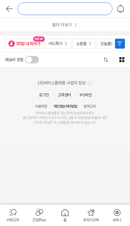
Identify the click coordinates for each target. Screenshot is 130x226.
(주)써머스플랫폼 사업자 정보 (65, 83)
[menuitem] (13, 215)
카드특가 (55, 43)
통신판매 (29, 118)
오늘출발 (107, 43)
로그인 (44, 95)
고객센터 (64, 95)
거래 (42, 118)
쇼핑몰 (81, 43)
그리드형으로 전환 (122, 59)
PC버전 (85, 95)
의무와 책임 (41, 123)
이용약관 (41, 106)
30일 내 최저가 (24, 43)
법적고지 (89, 106)
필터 (120, 44)
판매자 (71, 123)
